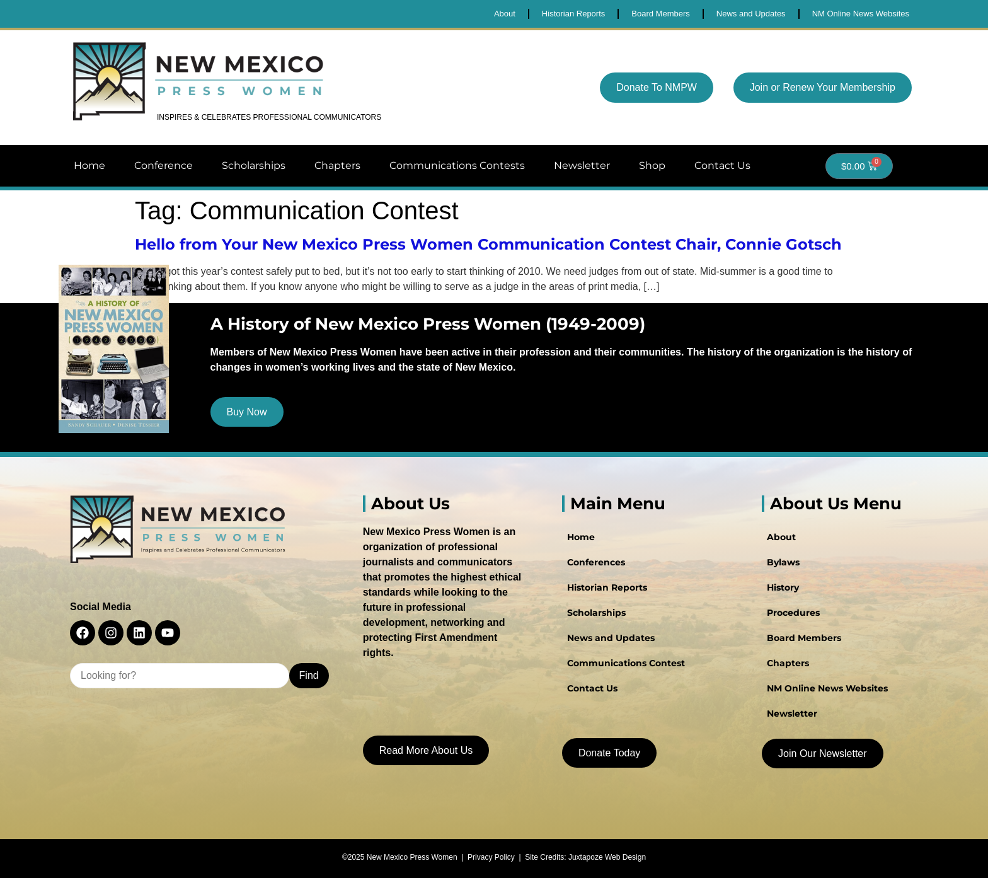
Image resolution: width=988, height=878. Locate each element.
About (781, 537)
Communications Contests (457, 165)
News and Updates (611, 638)
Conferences (596, 562)
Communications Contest (626, 663)
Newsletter (582, 165)
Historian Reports (607, 587)
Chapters (337, 165)
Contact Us (722, 165)
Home (89, 165)
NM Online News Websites (827, 688)
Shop (652, 165)
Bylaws (783, 562)
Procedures (793, 612)
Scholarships (253, 165)
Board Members (804, 638)
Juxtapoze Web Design (607, 857)
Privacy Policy (491, 857)
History (783, 587)
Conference (163, 165)
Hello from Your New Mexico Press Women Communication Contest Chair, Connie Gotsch (488, 244)
